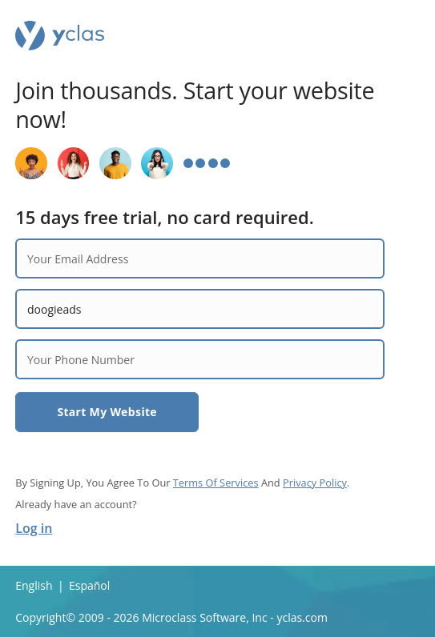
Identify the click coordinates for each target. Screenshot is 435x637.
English (33, 585)
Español (89, 585)
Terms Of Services (216, 482)
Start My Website (107, 411)
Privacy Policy (315, 482)
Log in (33, 528)
